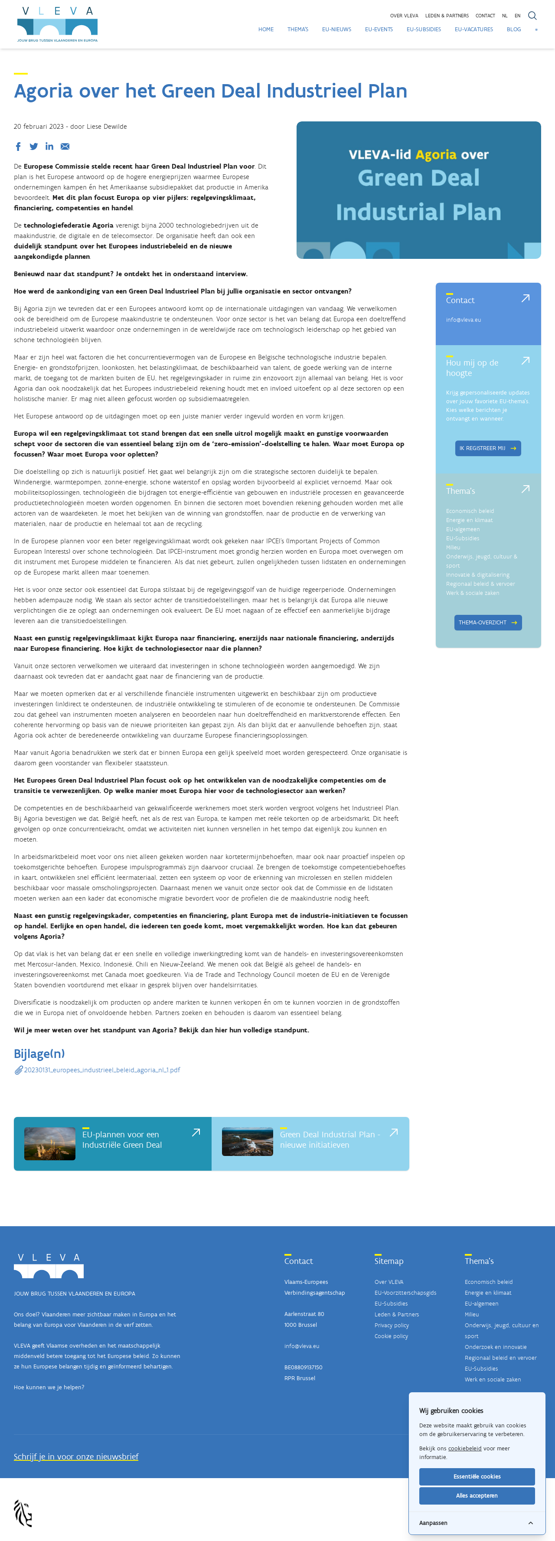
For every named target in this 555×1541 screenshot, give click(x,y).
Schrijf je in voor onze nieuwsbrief (76, 1456)
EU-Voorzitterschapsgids (406, 1292)
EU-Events (379, 29)
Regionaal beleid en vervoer (501, 1357)
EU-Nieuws (336, 29)
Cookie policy (391, 1336)
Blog (514, 29)
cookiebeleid (465, 1448)
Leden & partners (447, 16)
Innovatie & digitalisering (477, 574)
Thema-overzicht (488, 622)
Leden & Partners (397, 1314)
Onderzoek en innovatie (496, 1347)
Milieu (453, 547)
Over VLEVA (404, 16)
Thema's (297, 29)
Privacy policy (392, 1325)
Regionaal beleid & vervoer (480, 584)
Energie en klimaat (469, 520)
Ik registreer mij (488, 448)
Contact (485, 16)
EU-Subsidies (424, 29)
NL (505, 16)
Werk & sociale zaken (473, 593)
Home (266, 29)
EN (517, 16)
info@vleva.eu (463, 319)
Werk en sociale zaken (493, 1379)
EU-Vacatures (474, 29)
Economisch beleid (470, 511)
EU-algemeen (463, 529)
